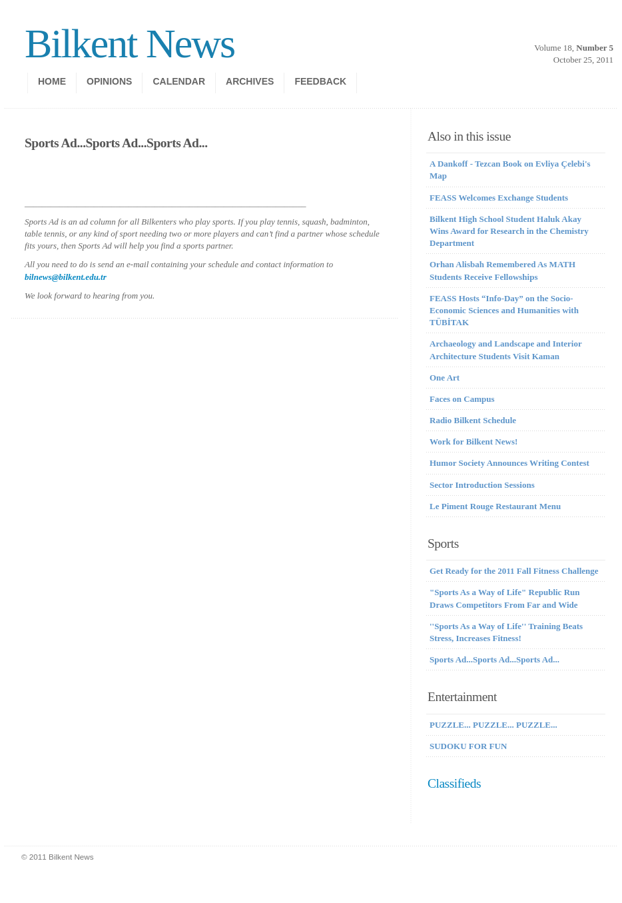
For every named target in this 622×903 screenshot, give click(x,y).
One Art (445, 378)
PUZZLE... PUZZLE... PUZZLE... (493, 725)
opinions (109, 81)
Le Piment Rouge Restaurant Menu (495, 506)
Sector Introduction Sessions (482, 485)
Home (52, 81)
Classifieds (454, 783)
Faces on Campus (462, 399)
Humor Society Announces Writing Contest (509, 463)
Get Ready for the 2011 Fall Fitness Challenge (514, 571)
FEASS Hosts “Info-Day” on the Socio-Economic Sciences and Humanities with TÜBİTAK (504, 310)
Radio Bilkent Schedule (473, 420)
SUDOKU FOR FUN (468, 746)
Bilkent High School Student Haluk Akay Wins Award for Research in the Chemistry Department (509, 231)
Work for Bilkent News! (473, 442)
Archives (250, 81)
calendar (179, 81)
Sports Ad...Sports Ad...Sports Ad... (494, 659)
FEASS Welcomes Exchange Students (499, 198)
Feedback (320, 81)
